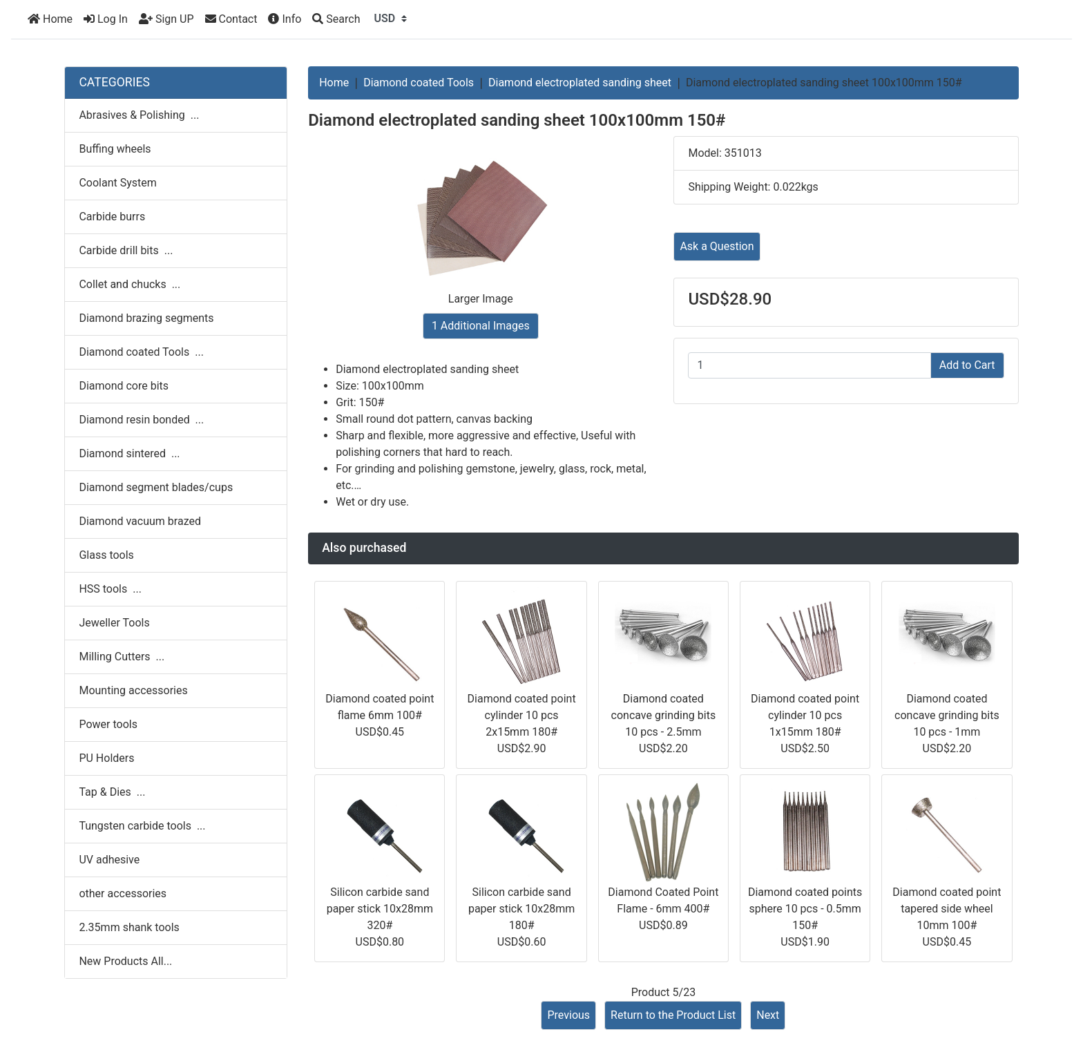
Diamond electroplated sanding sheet (579, 82)
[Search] (336, 19)
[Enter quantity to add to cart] (809, 365)
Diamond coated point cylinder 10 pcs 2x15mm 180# (522, 715)
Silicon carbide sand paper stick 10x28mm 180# (521, 909)
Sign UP (166, 19)
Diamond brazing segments (146, 318)
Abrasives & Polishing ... (139, 115)
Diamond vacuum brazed (140, 521)
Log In (106, 19)
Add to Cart (967, 365)
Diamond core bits (124, 385)
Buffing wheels (115, 148)
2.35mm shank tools (129, 927)
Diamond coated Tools (418, 82)
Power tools (108, 724)
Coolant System (117, 182)
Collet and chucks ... (129, 284)
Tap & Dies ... (112, 791)
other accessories (122, 893)
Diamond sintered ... (129, 453)
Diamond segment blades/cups (156, 487)
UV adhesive (109, 859)
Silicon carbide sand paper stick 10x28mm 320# (380, 909)
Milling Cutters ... (121, 656)
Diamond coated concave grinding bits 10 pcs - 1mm (946, 715)
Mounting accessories (133, 690)
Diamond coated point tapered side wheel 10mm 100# (946, 909)
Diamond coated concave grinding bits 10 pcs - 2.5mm (663, 715)
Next (767, 1015)
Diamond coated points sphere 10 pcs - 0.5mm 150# (805, 909)
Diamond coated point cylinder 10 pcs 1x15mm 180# (805, 715)
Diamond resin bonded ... (141, 419)
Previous (568, 1015)
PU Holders (106, 758)
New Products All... (125, 961)
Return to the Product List (673, 1015)
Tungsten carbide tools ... (142, 825)
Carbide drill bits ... (126, 250)
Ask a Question (717, 246)
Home (50, 19)
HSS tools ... (110, 588)
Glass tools (106, 555)
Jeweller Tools (114, 622)
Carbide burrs (112, 216)
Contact (231, 19)
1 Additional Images (481, 325)
